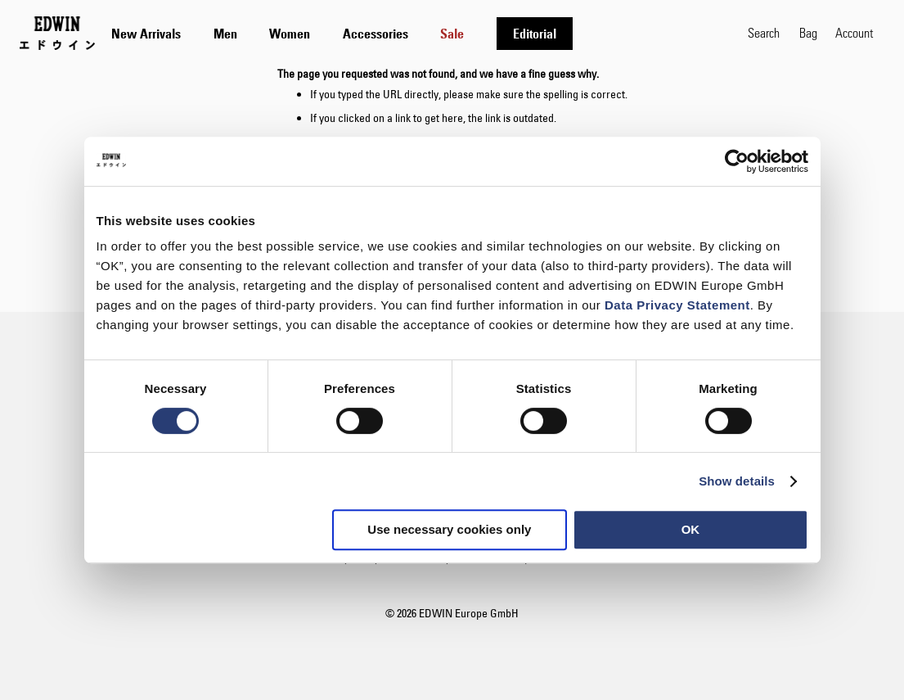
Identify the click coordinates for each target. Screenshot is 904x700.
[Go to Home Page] (57, 32)
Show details (737, 481)
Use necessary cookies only (449, 529)
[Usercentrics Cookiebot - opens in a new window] (736, 161)
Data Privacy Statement (677, 305)
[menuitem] (146, 33)
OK (690, 529)
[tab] (421, 33)
